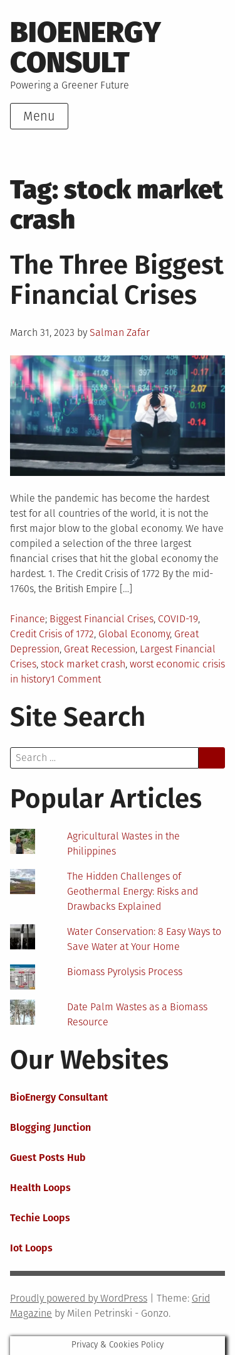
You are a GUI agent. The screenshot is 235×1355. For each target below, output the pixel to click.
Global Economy (134, 634)
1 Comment (76, 679)
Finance (27, 619)
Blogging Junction (50, 1127)
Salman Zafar (120, 332)
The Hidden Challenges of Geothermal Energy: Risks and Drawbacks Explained (132, 891)
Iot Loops (31, 1248)
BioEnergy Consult (85, 47)
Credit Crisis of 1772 (52, 634)
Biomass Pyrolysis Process (124, 972)
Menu (39, 116)
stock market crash (83, 664)
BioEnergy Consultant (59, 1097)
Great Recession (99, 649)
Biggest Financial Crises (102, 619)
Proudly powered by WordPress (78, 1298)
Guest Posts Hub (48, 1157)
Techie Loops (40, 1218)
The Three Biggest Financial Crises (117, 280)
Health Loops (40, 1188)
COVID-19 (178, 619)
